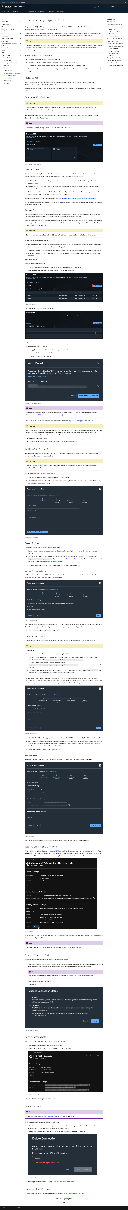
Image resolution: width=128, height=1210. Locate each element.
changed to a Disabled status (48, 1116)
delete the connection (88, 198)
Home (3, 11)
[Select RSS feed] (103, 6)
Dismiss (23, 2)
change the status (66, 198)
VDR (23, 11)
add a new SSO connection (58, 851)
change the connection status (66, 935)
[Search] (117, 6)
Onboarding (50, 11)
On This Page (111, 19)
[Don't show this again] (125, 2)
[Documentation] (6, 6)
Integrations (15, 11)
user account (42, 45)
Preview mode (43, 465)
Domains (84, 465)
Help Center (60, 11)
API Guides (41, 11)
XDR (8, 11)
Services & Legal (31, 11)
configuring (70, 421)
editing (78, 421)
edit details (75, 198)
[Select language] (94, 6)
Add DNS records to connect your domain (48, 415)
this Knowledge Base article (74, 1193)
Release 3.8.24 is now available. (10, 2)
